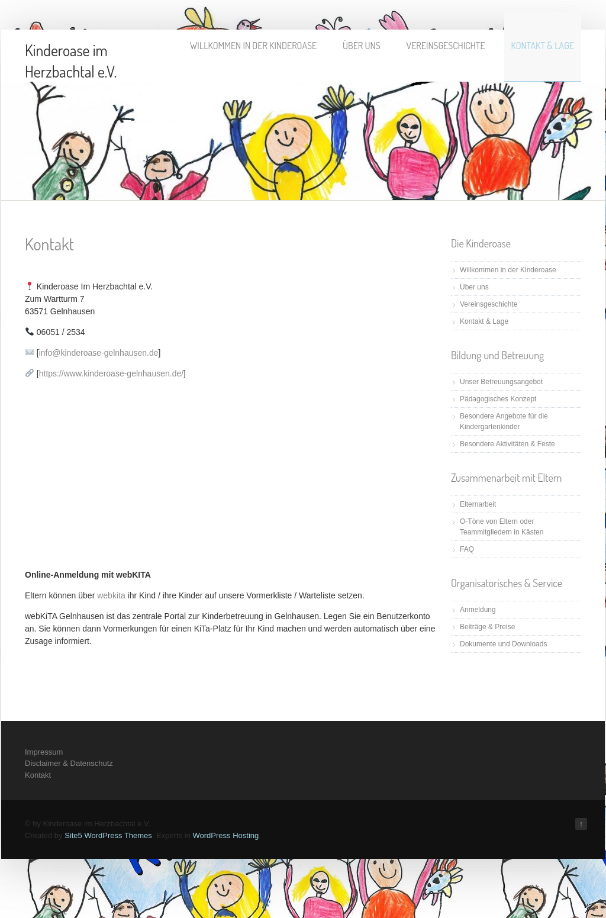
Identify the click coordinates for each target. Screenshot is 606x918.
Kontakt (38, 775)
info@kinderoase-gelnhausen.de (99, 352)
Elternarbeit (478, 504)
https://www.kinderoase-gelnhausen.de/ (111, 373)
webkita (111, 595)
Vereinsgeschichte (446, 45)
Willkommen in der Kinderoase (253, 45)
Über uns (361, 45)
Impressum (44, 752)
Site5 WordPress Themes (108, 835)
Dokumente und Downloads (503, 644)
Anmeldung (478, 609)
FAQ (467, 549)
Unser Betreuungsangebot (501, 382)
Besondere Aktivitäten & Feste (507, 444)
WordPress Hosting (225, 835)
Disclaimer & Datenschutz (69, 763)
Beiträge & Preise (487, 627)
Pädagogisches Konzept (498, 399)
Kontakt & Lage (542, 45)
